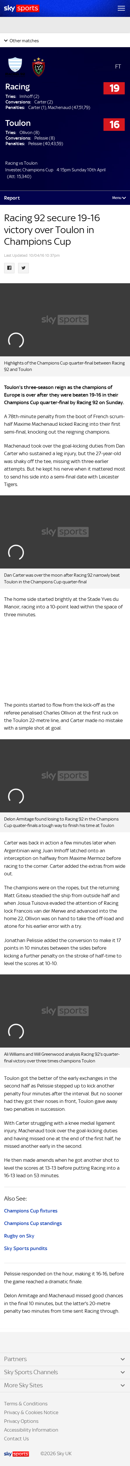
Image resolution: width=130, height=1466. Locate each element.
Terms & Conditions (26, 1404)
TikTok (17, 1342)
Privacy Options (21, 1421)
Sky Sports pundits (25, 1248)
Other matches (24, 40)
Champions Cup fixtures (30, 1211)
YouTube (29, 1342)
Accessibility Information (31, 1430)
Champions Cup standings (33, 1223)
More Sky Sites (23, 1385)
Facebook (11, 1342)
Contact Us (16, 1439)
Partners (15, 1359)
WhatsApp (35, 1342)
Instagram (23, 1342)
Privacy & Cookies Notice (31, 1412)
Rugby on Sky (19, 1236)
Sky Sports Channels (31, 1372)
